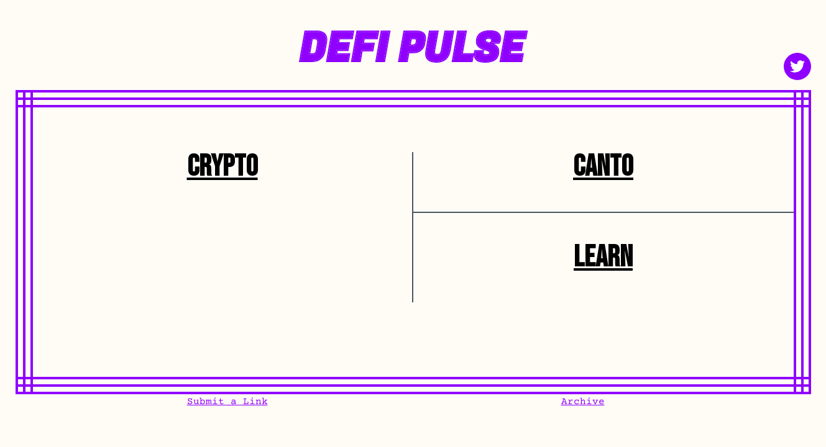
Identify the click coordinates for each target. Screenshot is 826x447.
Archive (583, 401)
